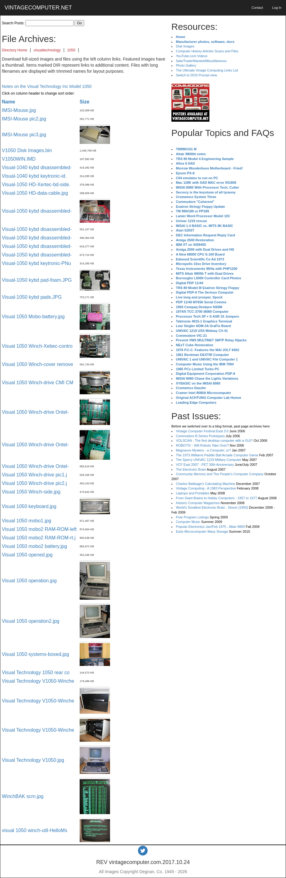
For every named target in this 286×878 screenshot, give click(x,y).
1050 (71, 50)
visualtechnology (47, 50)
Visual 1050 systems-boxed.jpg (35, 654)
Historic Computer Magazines (198, 503)
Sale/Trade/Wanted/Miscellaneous (201, 61)
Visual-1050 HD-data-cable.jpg (35, 193)
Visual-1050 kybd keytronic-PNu (36, 263)
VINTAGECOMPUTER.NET (38, 8)
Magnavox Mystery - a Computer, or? (203, 450)
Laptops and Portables (192, 493)
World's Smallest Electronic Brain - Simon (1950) (212, 507)
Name (8, 101)
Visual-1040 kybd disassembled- (37, 167)
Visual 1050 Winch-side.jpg (31, 491)
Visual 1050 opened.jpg (27, 554)
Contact (257, 7)
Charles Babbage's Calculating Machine (205, 484)
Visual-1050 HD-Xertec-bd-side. (36, 184)
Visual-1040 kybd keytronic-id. (34, 176)
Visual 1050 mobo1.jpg (26, 520)
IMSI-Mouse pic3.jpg (24, 134)
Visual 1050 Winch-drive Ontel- (35, 412)
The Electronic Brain (191, 469)
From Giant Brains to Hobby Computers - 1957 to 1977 (216, 498)
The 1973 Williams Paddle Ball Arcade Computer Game (217, 455)
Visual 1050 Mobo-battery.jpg (33, 316)
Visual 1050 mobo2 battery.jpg (34, 546)
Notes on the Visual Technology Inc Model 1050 (46, 86)
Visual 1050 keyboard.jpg (29, 506)
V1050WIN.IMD (19, 159)
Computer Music (188, 522)
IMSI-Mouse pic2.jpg (24, 118)
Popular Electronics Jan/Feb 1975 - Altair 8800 (210, 526)
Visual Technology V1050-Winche (38, 681)
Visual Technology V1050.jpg (33, 760)
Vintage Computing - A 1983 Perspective (206, 488)
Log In (276, 7)
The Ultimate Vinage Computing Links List (207, 70)
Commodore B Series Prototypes (200, 436)
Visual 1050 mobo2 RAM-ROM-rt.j (38, 537)
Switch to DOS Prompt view (196, 75)
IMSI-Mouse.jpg (19, 110)
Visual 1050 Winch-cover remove (37, 364)
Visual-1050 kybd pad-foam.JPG (37, 280)
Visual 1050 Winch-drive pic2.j (34, 483)
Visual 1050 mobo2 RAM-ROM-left (39, 529)
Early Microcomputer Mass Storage (202, 531)
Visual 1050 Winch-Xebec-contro (37, 346)
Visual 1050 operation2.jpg (30, 621)
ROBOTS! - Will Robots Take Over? (202, 445)
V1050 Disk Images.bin (27, 150)
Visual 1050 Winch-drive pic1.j (34, 474)
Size (84, 101)
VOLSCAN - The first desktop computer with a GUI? (214, 440)
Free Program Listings (192, 517)
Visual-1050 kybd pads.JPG (32, 297)
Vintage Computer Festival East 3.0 (202, 431)
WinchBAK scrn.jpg (22, 796)
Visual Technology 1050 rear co (36, 672)
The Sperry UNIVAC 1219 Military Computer (208, 460)
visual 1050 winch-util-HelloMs (34, 830)
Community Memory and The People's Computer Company (220, 474)
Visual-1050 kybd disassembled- (37, 211)
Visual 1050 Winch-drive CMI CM (37, 382)
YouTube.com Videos (192, 56)
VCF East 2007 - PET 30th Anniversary (205, 464)
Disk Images (185, 46)
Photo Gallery (186, 65)
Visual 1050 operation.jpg (29, 580)
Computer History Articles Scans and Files (207, 51)
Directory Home (14, 50)
